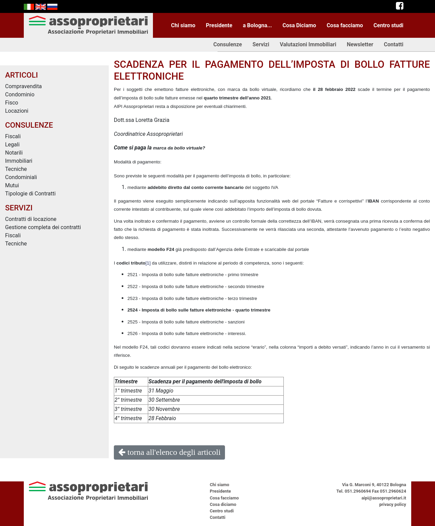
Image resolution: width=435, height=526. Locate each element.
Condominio (19, 94)
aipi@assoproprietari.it (384, 497)
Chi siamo (183, 25)
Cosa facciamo (345, 25)
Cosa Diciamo (299, 25)
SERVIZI (19, 207)
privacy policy (392, 504)
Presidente (219, 25)
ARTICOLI (21, 74)
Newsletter (360, 44)
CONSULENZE (29, 125)
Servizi (261, 44)
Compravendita (23, 86)
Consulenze (227, 44)
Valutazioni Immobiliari (308, 44)
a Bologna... (257, 25)
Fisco (11, 102)
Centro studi (388, 25)
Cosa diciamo (223, 504)
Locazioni (17, 111)
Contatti (393, 44)
